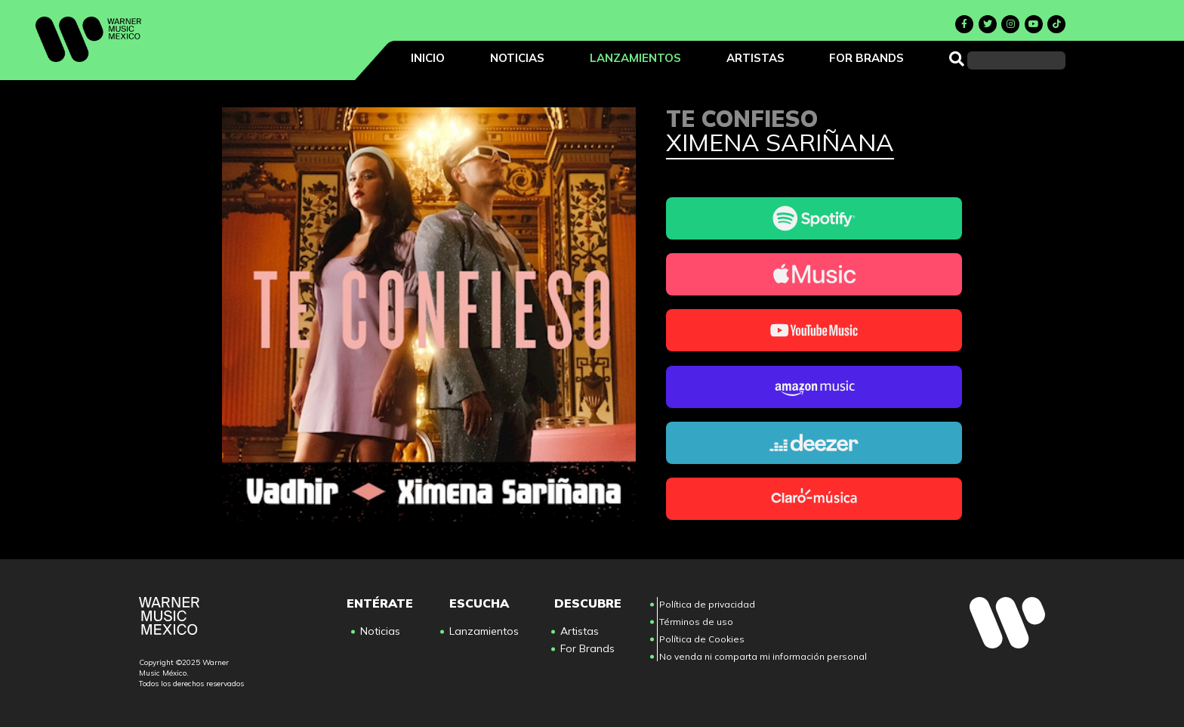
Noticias (517, 58)
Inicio (428, 58)
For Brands (866, 58)
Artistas (755, 58)
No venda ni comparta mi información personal (763, 656)
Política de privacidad (707, 604)
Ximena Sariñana (780, 143)
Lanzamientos (635, 58)
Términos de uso (696, 621)
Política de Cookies (702, 639)
